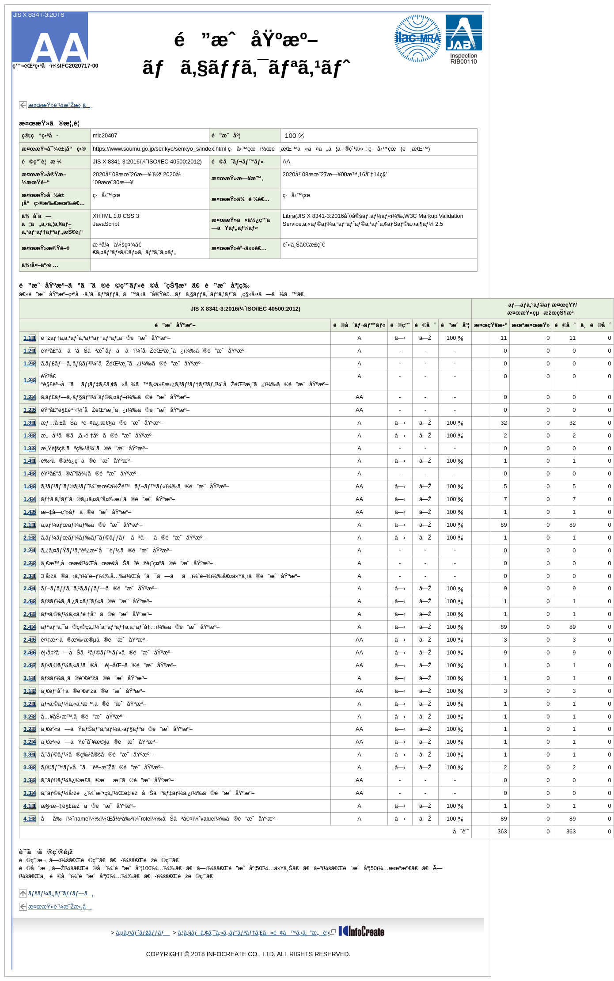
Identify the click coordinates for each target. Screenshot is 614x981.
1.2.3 (29, 380)
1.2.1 (29, 350)
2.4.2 (29, 601)
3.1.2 (29, 691)
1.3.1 (29, 422)
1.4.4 (29, 499)
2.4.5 (29, 639)
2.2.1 (29, 550)
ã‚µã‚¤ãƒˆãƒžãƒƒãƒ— (143, 932)
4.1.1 (29, 805)
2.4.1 (29, 588)
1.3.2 (29, 435)
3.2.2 (29, 716)
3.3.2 (29, 767)
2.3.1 (29, 576)
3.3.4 (29, 793)
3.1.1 (29, 678)
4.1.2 (29, 818)
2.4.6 (29, 652)
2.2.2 (29, 563)
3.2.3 (29, 729)
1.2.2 (29, 363)
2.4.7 (29, 665)
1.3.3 (29, 448)
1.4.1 (29, 460)
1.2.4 (29, 397)
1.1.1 (29, 338)
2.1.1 (29, 524)
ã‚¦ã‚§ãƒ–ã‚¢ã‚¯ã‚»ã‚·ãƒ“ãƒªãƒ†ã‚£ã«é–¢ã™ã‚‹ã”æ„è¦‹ (257, 932)
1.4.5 (29, 512)
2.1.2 (29, 537)
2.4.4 (29, 627)
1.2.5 (29, 410)
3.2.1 (29, 703)
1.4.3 (29, 486)
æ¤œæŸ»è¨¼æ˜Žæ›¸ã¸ (60, 105)
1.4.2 (29, 473)
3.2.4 (29, 741)
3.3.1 (29, 754)
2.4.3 (29, 614)
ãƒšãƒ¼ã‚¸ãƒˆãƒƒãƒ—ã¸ (61, 893)
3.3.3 (29, 780)
